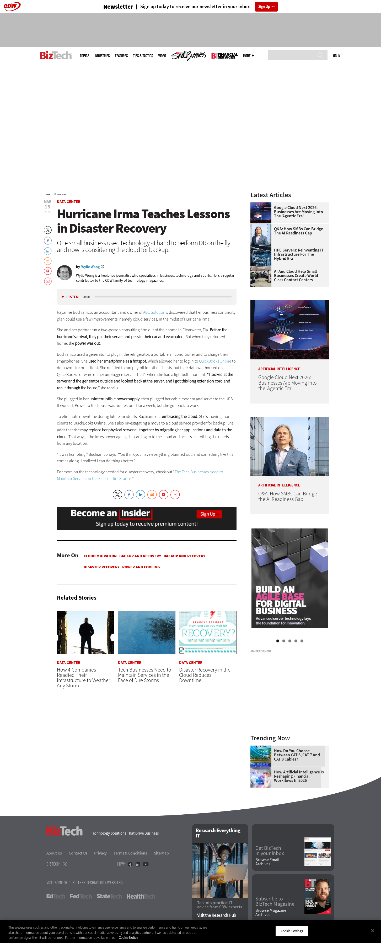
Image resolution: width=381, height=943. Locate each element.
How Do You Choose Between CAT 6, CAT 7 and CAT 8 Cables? (297, 755)
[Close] (372, 930)
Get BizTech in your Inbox (269, 851)
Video (162, 56)
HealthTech (141, 896)
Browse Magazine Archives (270, 912)
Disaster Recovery (102, 567)
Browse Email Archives (267, 862)
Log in (335, 55)
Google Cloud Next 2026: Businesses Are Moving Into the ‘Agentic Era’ (298, 212)
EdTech (55, 896)
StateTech (109, 896)
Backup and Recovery (140, 556)
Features (121, 56)
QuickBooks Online (215, 361)
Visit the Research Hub (216, 915)
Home (48, 194)
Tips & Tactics (143, 56)
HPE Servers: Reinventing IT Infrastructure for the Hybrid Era (299, 254)
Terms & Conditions (130, 853)
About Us (54, 853)
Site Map (161, 853)
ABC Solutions (155, 312)
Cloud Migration (100, 556)
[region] (190, 931)
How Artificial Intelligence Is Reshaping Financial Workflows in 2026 (299, 776)
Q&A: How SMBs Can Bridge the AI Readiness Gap (298, 231)
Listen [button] (72, 297)
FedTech (81, 896)
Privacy (100, 853)
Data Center (61, 194)
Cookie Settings (292, 931)
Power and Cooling (141, 567)
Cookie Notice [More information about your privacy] (128, 937)
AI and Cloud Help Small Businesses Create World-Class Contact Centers (296, 275)
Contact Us (78, 853)
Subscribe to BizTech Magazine (274, 901)
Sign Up (264, 6)
